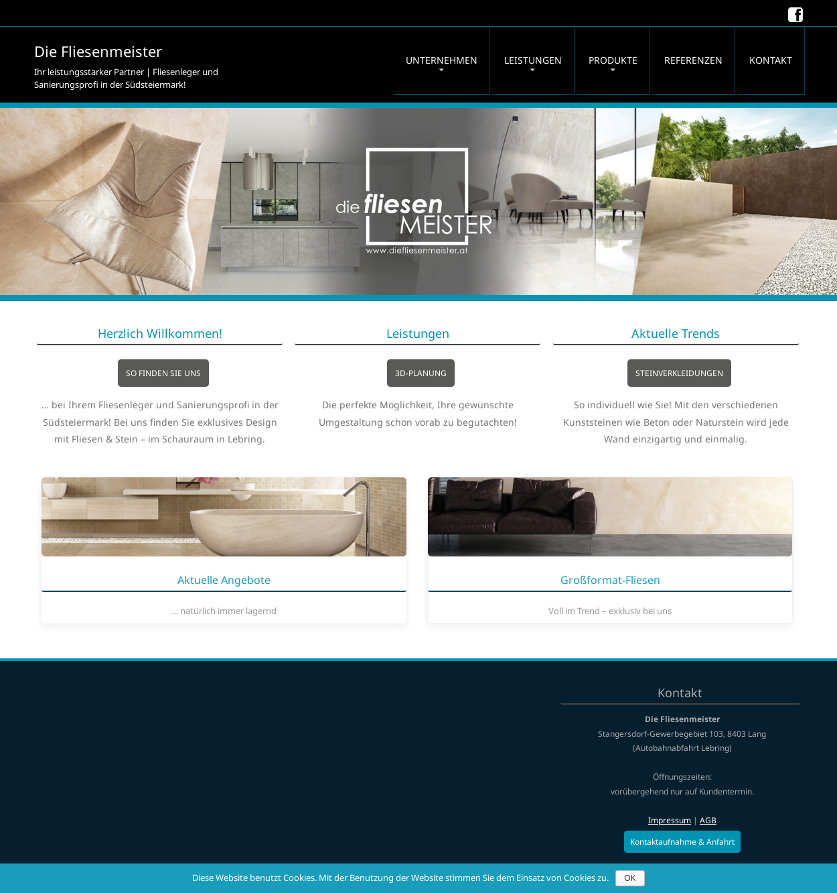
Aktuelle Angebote (224, 580)
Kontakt (770, 60)
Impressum (669, 820)
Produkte (613, 60)
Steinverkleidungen (701, 373)
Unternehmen (441, 60)
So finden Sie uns (185, 373)
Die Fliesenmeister (98, 51)
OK (629, 878)
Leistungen (533, 60)
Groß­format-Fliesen (610, 580)
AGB (708, 820)
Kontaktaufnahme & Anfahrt (682, 841)
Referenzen (693, 60)
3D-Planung (443, 373)
